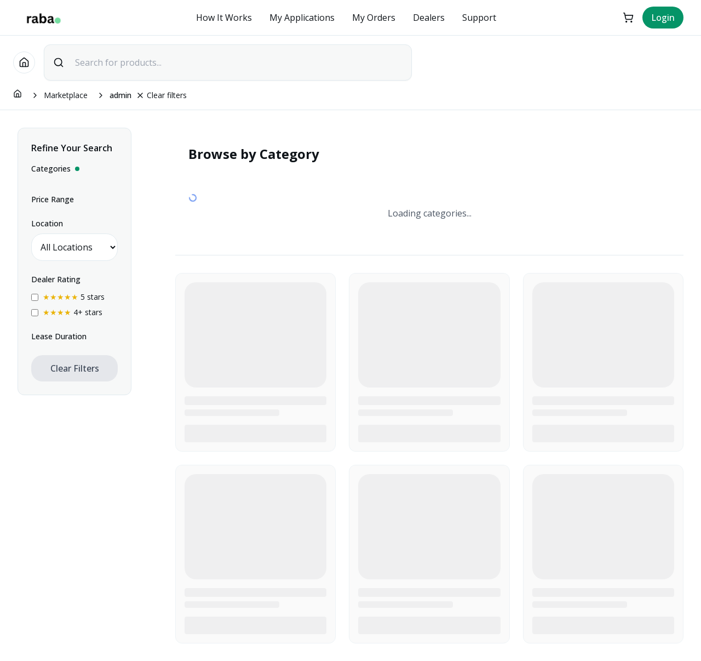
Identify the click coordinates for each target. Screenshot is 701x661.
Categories (55, 168)
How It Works (224, 18)
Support (479, 18)
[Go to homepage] (24, 62)
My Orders (373, 18)
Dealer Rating (56, 279)
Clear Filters (74, 368)
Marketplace (66, 95)
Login (663, 18)
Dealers (429, 18)
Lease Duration (59, 336)
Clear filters (161, 95)
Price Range (52, 199)
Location (47, 223)
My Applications (302, 18)
